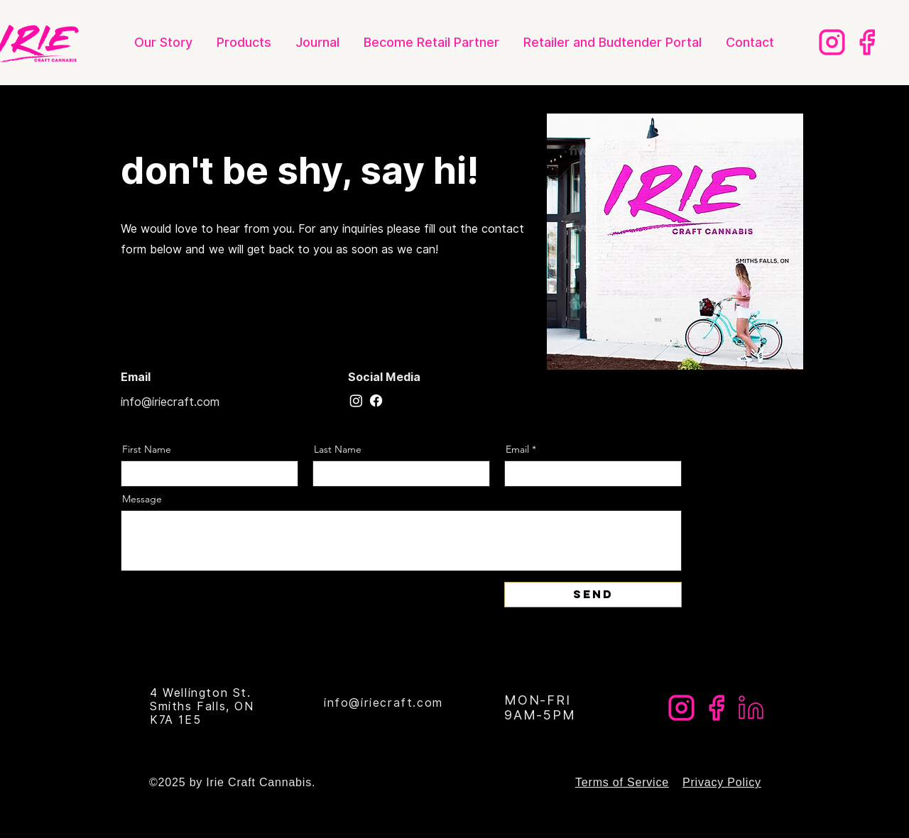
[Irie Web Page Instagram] (832, 42)
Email (517, 449)
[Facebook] (376, 400)
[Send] (593, 594)
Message (142, 499)
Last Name (337, 449)
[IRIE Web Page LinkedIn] (751, 708)
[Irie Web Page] (867, 42)
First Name (146, 449)
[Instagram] (356, 400)
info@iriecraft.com (170, 402)
